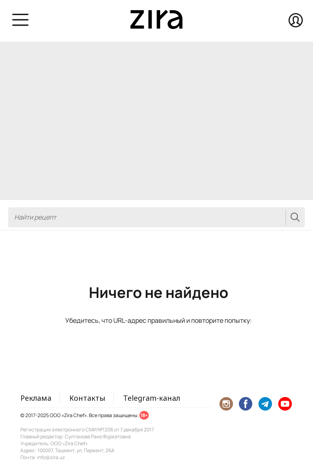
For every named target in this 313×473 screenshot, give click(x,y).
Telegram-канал (151, 398)
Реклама (35, 398)
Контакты (87, 398)
